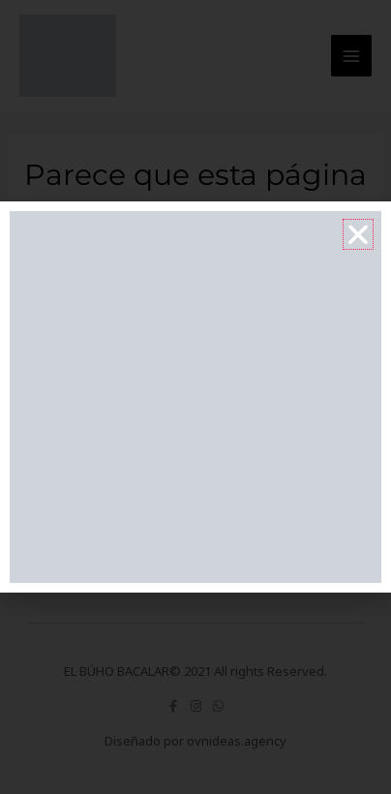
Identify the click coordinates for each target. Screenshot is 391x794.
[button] (358, 234)
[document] (195, 397)
